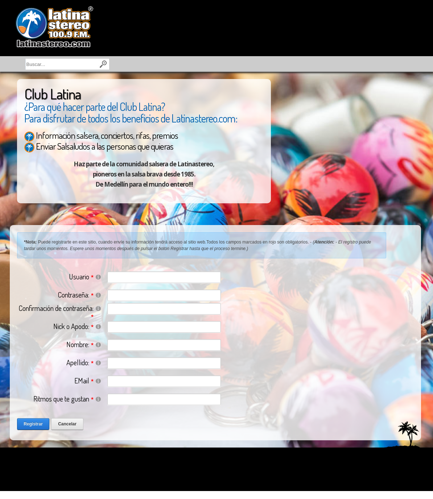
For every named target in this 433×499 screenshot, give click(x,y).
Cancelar (67, 424)
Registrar (33, 424)
